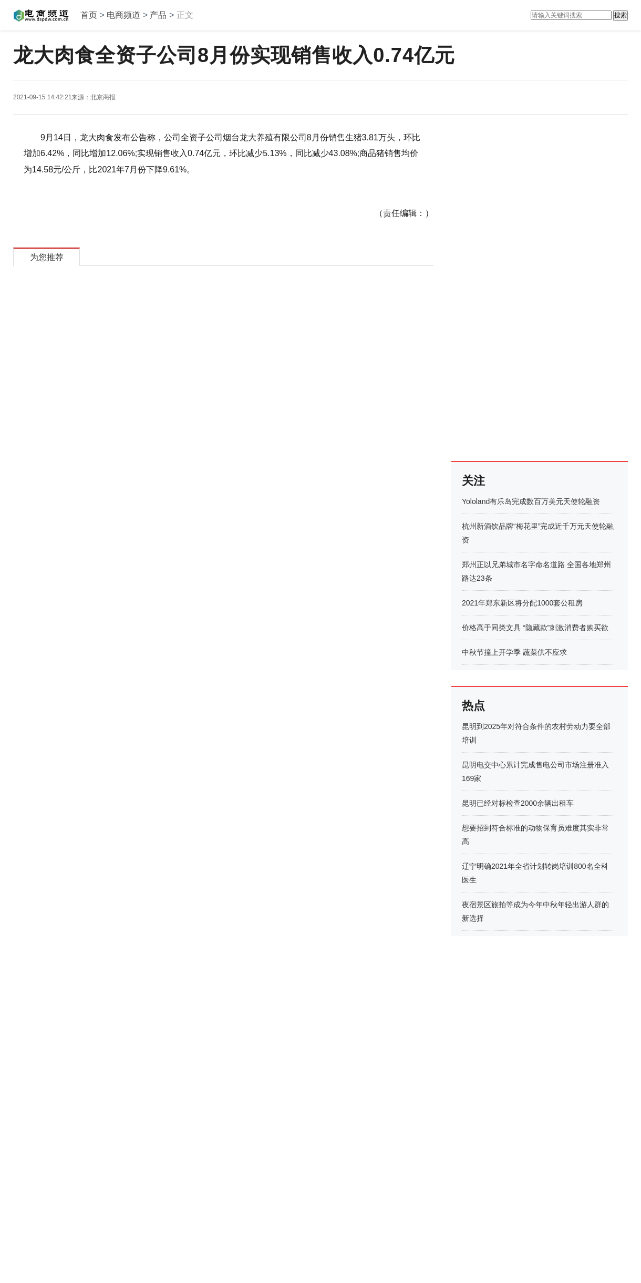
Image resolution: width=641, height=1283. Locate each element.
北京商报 (103, 97)
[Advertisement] (494, 287)
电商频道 (123, 15)
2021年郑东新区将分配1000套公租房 (522, 603)
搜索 (620, 15)
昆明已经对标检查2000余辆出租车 (518, 803)
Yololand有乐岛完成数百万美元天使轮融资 (531, 501)
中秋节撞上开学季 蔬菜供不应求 (514, 652)
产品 (158, 15)
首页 (88, 15)
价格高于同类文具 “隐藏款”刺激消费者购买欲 (535, 627)
